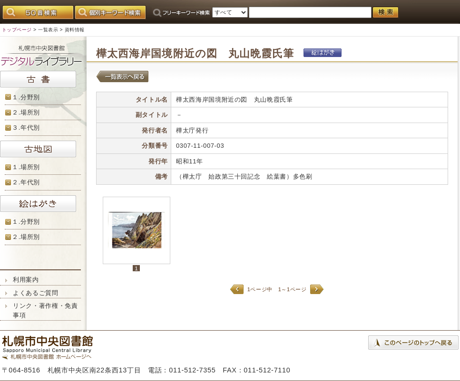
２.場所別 (26, 112)
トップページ (17, 29)
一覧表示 (48, 29)
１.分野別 (26, 97)
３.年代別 (26, 127)
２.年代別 (26, 182)
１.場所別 (26, 167)
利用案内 (26, 279)
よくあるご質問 (36, 292)
